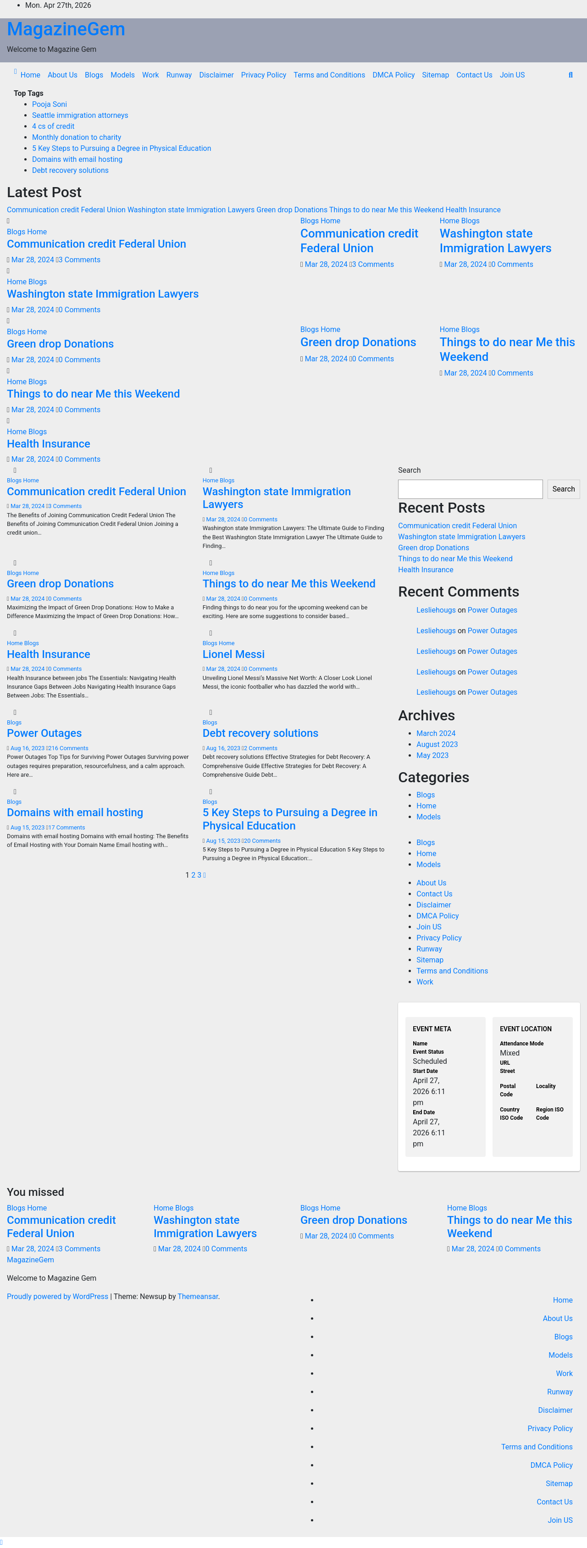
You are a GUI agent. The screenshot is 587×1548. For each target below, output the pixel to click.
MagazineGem (66, 29)
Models (123, 75)
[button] (571, 75)
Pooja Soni (49, 104)
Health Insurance (48, 443)
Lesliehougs (436, 610)
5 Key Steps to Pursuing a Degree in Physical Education (121, 148)
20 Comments (262, 840)
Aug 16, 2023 (28, 748)
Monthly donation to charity (76, 137)
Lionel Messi (234, 654)
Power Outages (44, 733)
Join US (512, 75)
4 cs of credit (53, 126)
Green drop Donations (60, 343)
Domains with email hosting (77, 159)
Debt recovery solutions (70, 170)
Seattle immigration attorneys (80, 115)
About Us (63, 75)
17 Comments (66, 827)
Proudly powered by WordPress (58, 1296)
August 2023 (437, 744)
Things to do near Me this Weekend (93, 393)
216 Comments (68, 748)
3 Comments (79, 259)
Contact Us (474, 75)
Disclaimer (216, 75)
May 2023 (432, 755)
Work (150, 75)
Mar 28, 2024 (32, 259)
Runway (179, 75)
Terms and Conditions (329, 75)
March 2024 (435, 733)
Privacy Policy (264, 75)
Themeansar (197, 1296)
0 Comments (79, 309)
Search (409, 470)
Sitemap (435, 75)
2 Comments (260, 748)
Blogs (94, 75)
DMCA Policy (393, 75)
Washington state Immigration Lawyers (103, 293)
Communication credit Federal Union (96, 244)
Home (30, 75)
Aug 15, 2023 (28, 827)
